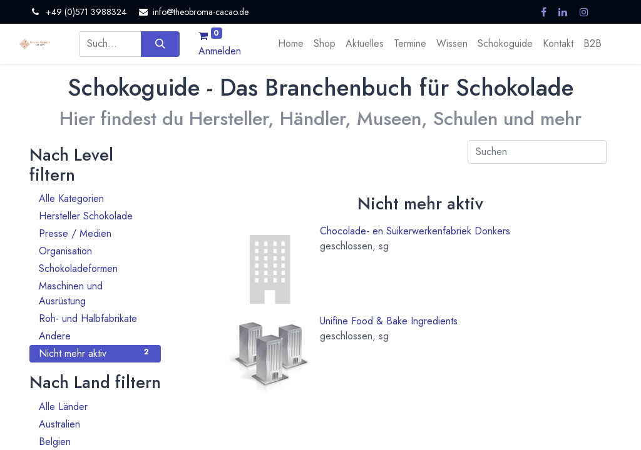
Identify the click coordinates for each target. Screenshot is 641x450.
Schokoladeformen (95, 268)
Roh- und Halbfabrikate (95, 318)
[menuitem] (291, 43)
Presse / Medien (95, 233)
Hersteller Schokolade (95, 216)
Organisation (95, 251)
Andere (95, 336)
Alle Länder (95, 406)
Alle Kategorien (95, 198)
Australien (95, 424)
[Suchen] (160, 43)
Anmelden (219, 51)
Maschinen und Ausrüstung (95, 293)
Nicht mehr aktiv (95, 353)
